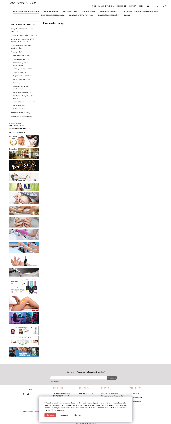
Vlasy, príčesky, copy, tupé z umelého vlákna (21, 46)
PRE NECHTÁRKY (70, 12)
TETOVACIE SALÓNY (108, 12)
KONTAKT (132, 6)
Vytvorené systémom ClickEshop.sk (85, 423)
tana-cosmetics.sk (135, 401)
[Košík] (165, 6)
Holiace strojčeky (19, 109)
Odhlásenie (55, 381)
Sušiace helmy (18, 72)
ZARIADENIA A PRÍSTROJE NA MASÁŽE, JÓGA (139, 12)
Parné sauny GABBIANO (22, 79)
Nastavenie (64, 415)
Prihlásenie (111, 378)
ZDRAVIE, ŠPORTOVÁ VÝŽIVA (81, 15)
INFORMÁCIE (121, 6)
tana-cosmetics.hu (135, 397)
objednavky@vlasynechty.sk (115, 396)
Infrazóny (16, 83)
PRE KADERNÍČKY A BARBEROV (26, 12)
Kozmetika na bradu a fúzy (20, 113)
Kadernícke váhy (19, 105)
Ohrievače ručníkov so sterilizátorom (21, 87)
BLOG (141, 6)
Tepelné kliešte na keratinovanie (24, 102)
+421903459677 (111, 393)
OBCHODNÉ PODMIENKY (62, 393)
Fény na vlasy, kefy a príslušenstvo (20, 64)
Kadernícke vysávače (20, 92)
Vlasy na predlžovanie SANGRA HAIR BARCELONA (22, 40)
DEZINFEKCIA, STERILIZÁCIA (52, 15)
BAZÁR (127, 15)
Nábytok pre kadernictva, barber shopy (22, 30)
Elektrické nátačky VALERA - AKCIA (23, 97)
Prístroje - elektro (17, 52)
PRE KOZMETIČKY (51, 12)
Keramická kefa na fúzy (21, 56)
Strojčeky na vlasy (19, 59)
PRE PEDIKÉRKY (88, 12)
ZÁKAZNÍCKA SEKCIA (106, 6)
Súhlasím (50, 415)
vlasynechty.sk (134, 393)
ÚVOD (94, 6)
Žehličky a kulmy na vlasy (22, 69)
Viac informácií (59, 410)
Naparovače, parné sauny (22, 76)
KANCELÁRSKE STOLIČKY (108, 15)
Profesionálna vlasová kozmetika (22, 35)
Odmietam (77, 415)
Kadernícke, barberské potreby (22, 116)
